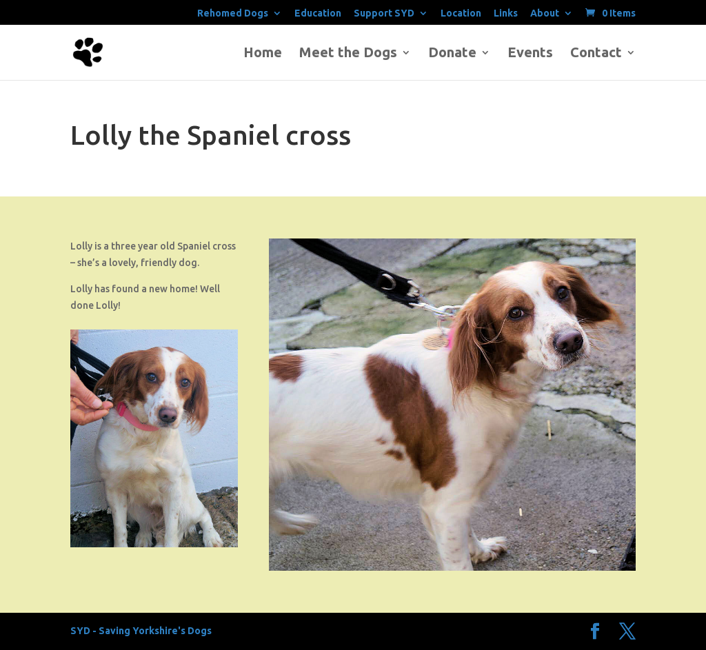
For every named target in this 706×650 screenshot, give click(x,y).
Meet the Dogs (348, 54)
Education (317, 13)
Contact (596, 54)
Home (262, 54)
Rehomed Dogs (232, 13)
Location (461, 13)
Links (506, 13)
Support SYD (384, 13)
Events (530, 54)
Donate (452, 54)
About (544, 13)
